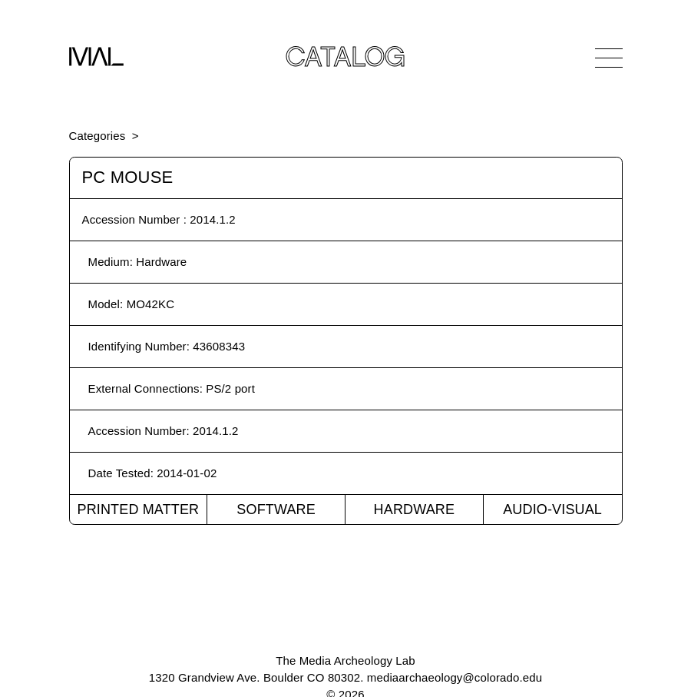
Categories (97, 135)
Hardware (414, 509)
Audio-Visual (552, 509)
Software (276, 509)
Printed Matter (138, 509)
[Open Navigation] (609, 57)
